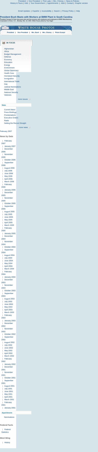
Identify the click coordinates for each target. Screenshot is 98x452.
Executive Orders (11, 118)
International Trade (11, 81)
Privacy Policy (68, 11)
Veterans (7, 95)
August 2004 (9, 255)
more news (23, 127)
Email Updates (24, 11)
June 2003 (8, 304)
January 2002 (9, 364)
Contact (70, 3)
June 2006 (8, 173)
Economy (8, 60)
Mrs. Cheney (58, 1)
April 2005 (8, 222)
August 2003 (9, 299)
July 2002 (8, 345)
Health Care (9, 73)
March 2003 (9, 312)
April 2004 (8, 266)
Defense (7, 57)
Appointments (52, 3)
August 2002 (9, 342)
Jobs (63, 3)
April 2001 (8, 397)
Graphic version (81, 3)
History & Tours (16, 3)
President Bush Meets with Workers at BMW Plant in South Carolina (36, 17)
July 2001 (8, 389)
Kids (26, 3)
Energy (7, 65)
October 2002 (9, 334)
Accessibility (47, 11)
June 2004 (8, 261)
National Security (11, 92)
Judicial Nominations (12, 87)
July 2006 (8, 171)
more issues (23, 99)
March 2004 (9, 269)
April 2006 (8, 179)
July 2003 (8, 301)
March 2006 (9, 182)
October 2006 (9, 160)
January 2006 (9, 190)
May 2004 (8, 263)
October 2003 (9, 291)
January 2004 (9, 277)
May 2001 (8, 394)
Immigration (9, 79)
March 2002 (9, 356)
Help (78, 11)
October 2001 (9, 378)
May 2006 (8, 176)
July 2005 (8, 214)
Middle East (9, 89)
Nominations (9, 417)
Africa (6, 51)
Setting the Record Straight (15, 123)
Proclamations (10, 115)
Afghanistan (9, 49)
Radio (6, 120)
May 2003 (8, 307)
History (7, 442)
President (22, 1)
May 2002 (8, 350)
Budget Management (12, 54)
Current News (9, 110)
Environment (9, 68)
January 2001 (9, 408)
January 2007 (9, 146)
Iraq (5, 84)
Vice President (34, 1)
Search (57, 11)
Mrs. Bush (35, 32)
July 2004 (8, 258)
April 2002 (8, 353)
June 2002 (8, 348)
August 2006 (9, 168)
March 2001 (9, 399)
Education (8, 62)
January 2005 (9, 233)
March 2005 (9, 225)
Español (36, 11)
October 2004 (9, 247)
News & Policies (72, 1)
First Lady (47, 1)
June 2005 (8, 217)
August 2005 (9, 212)
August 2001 (9, 386)
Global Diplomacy (11, 70)
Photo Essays (60, 32)
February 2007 (6, 131)
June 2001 (8, 391)
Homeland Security (12, 76)
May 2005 (8, 220)
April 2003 (8, 310)
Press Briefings (10, 112)
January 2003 (9, 321)
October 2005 (9, 203)
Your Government (38, 3)
